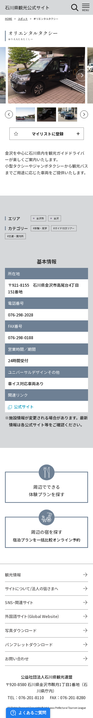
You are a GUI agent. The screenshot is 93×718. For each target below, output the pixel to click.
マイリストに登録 (47, 134)
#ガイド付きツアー (63, 228)
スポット (23, 19)
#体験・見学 (40, 228)
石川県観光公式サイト (27, 7)
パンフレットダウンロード (29, 644)
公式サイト (24, 407)
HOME (8, 19)
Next (82, 75)
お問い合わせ (17, 659)
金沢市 (40, 218)
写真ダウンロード (21, 630)
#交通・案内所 (15, 236)
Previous (11, 75)
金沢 (56, 218)
